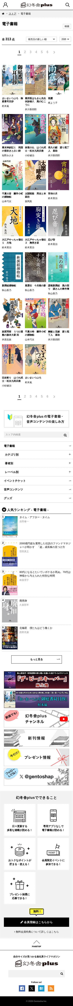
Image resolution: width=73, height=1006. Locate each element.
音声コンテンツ (13, 489)
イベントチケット (15, 480)
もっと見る (36, 659)
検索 (67, 26)
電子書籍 (9, 445)
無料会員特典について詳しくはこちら (37, 931)
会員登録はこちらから (36, 922)
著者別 (9, 463)
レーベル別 (11, 472)
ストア (12, 13)
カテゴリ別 (11, 454)
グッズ (8, 498)
